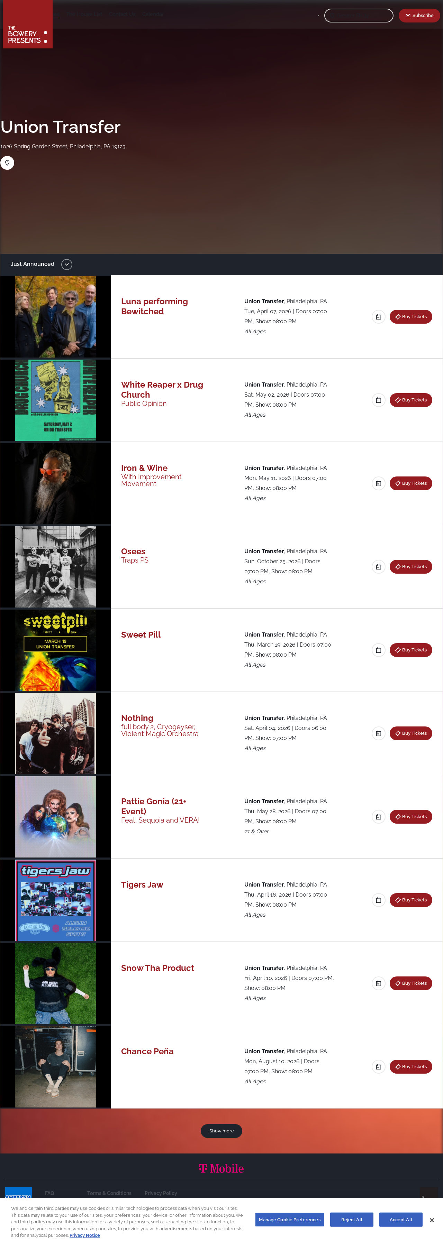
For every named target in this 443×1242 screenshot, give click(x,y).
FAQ (49, 1193)
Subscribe (423, 15)
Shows (68, 14)
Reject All (351, 1223)
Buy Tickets (409, 316)
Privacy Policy (161, 1193)
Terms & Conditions (109, 1193)
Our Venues (96, 14)
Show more (221, 1130)
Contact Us (173, 14)
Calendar (204, 14)
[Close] (432, 1224)
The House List (135, 14)
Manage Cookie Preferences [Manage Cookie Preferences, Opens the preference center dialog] (289, 1223)
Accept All (401, 1223)
